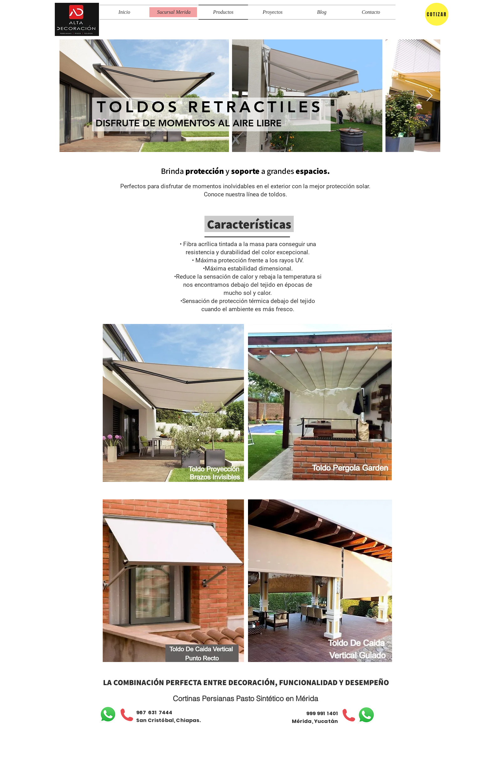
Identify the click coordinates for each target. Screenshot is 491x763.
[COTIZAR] (436, 14)
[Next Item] (429, 96)
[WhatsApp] (108, 714)
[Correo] (371, 753)
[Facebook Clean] (361, 753)
